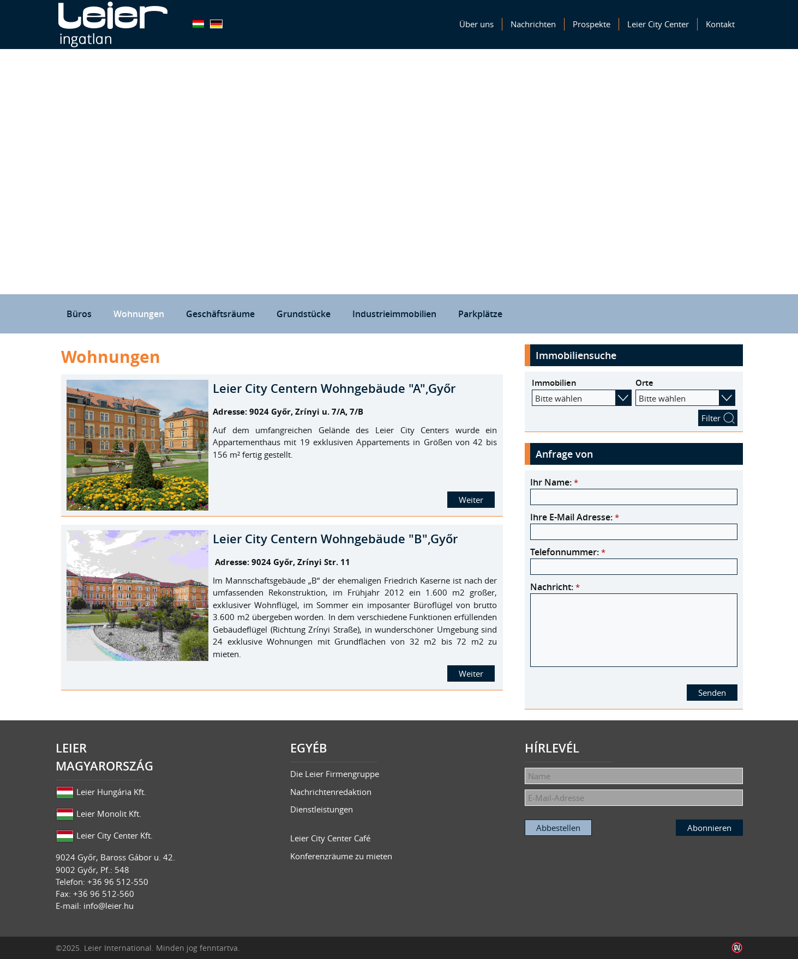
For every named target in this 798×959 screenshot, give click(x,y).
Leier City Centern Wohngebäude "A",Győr (334, 388)
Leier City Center (658, 24)
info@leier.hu (108, 905)
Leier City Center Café (330, 838)
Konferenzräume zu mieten (341, 856)
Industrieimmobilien (394, 314)
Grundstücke (304, 314)
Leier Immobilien (113, 24)
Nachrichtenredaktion (330, 791)
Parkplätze (480, 314)
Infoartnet (737, 948)
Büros (79, 314)
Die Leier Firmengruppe (334, 773)
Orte (644, 383)
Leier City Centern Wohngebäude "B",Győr (335, 539)
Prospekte (591, 24)
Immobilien (554, 383)
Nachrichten (533, 24)
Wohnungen (138, 314)
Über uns (476, 24)
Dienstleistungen (321, 809)
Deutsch (216, 24)
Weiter (471, 499)
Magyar (198, 24)
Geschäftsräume (220, 314)
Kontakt (720, 24)
